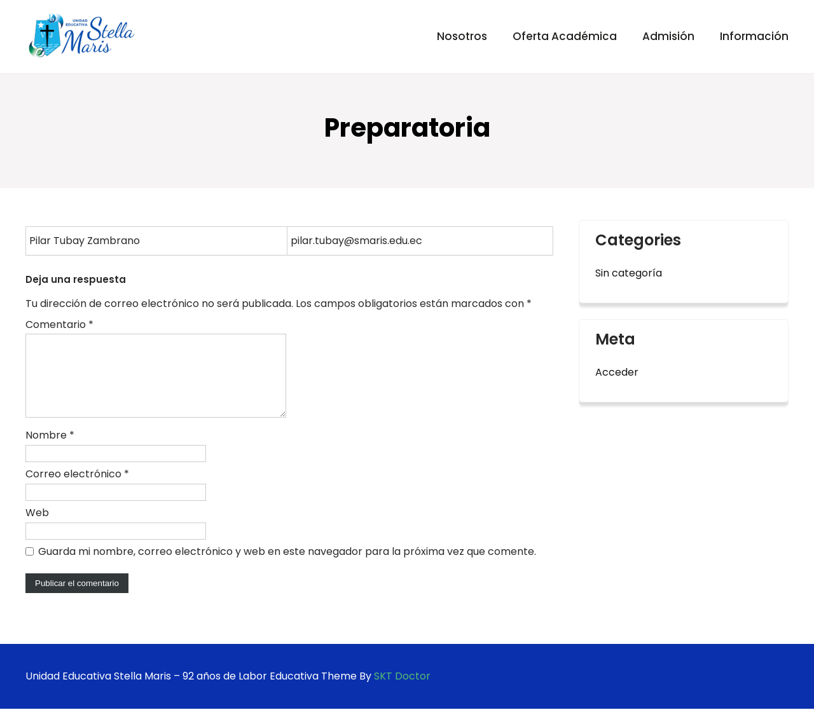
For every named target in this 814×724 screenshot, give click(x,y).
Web (37, 528)
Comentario (59, 324)
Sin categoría (628, 273)
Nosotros (462, 36)
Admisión (668, 36)
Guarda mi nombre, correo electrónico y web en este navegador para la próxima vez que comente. (287, 566)
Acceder (616, 372)
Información (754, 36)
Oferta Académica (565, 36)
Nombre (49, 450)
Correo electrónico (77, 489)
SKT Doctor (402, 691)
